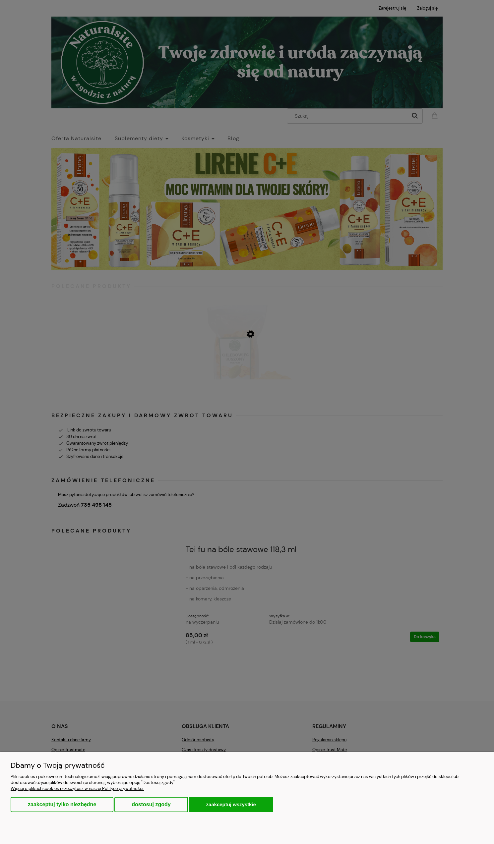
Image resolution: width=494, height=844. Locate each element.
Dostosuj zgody (151, 804)
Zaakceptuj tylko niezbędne (62, 804)
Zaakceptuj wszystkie (231, 804)
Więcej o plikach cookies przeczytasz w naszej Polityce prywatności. (77, 788)
